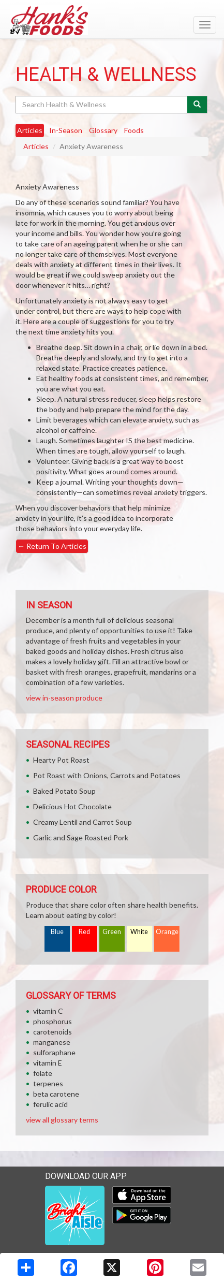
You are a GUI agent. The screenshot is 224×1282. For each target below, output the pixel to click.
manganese (51, 1042)
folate (42, 1073)
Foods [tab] (134, 130)
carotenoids (52, 1031)
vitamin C (48, 1011)
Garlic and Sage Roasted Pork (80, 837)
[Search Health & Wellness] (102, 104)
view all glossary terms (62, 1119)
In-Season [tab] (65, 130)
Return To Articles (52, 546)
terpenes (48, 1083)
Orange (167, 932)
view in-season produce (64, 697)
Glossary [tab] (103, 130)
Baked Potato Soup (64, 790)
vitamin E (47, 1062)
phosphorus (52, 1021)
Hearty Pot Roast (61, 759)
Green (111, 932)
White (139, 932)
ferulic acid (50, 1104)
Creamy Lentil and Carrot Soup (82, 822)
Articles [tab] (29, 130)
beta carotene (56, 1093)
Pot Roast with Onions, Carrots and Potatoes (107, 775)
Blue (57, 932)
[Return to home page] (112, 20)
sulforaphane (54, 1052)
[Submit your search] (197, 104)
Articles (36, 146)
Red (84, 932)
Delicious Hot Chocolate (72, 806)
